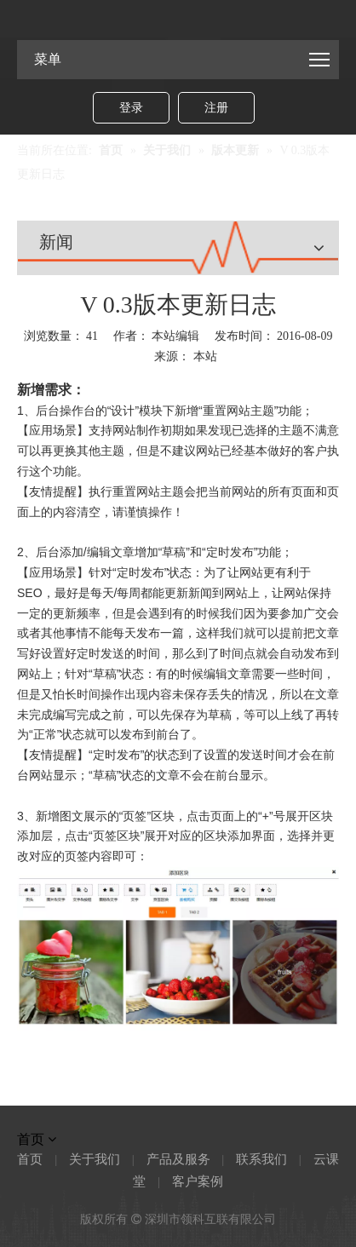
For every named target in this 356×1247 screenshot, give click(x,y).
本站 (205, 356)
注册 (216, 107)
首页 (30, 1159)
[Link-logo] (178, 18)
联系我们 (261, 1159)
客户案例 (197, 1181)
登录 (131, 107)
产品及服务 (178, 1159)
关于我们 (94, 1159)
